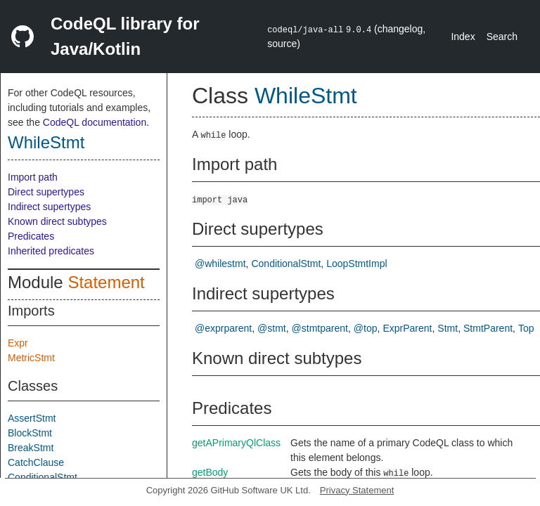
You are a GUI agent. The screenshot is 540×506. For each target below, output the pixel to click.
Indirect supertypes (49, 206)
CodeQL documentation (94, 122)
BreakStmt (30, 447)
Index (463, 36)
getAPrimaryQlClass (236, 442)
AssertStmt (32, 418)
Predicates (31, 236)
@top (366, 328)
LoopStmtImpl (356, 263)
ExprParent (407, 328)
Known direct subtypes (57, 221)
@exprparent (223, 328)
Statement (106, 282)
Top (526, 328)
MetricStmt (31, 357)
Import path (33, 177)
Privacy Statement (357, 490)
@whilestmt (220, 263)
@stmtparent (320, 328)
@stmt (271, 328)
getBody (210, 472)
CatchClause (36, 462)
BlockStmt (30, 433)
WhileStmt (46, 142)
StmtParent (488, 328)
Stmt (447, 328)
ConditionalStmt (42, 477)
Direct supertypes (46, 191)
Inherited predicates (51, 251)
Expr (18, 343)
